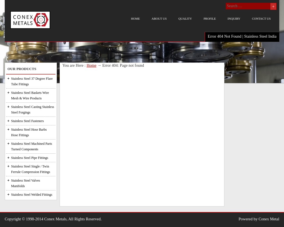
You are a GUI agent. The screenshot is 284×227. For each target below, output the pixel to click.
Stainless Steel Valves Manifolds (25, 183)
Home (135, 18)
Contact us (261, 18)
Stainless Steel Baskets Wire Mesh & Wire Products (30, 95)
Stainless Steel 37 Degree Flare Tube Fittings (32, 81)
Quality (185, 18)
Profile (210, 18)
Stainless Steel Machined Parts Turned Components (31, 146)
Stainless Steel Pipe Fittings (29, 158)
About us (159, 18)
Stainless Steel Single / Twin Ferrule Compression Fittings (30, 169)
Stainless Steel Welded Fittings (31, 195)
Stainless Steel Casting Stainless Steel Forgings (32, 109)
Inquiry (234, 18)
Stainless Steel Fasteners (27, 121)
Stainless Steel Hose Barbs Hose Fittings (29, 132)
